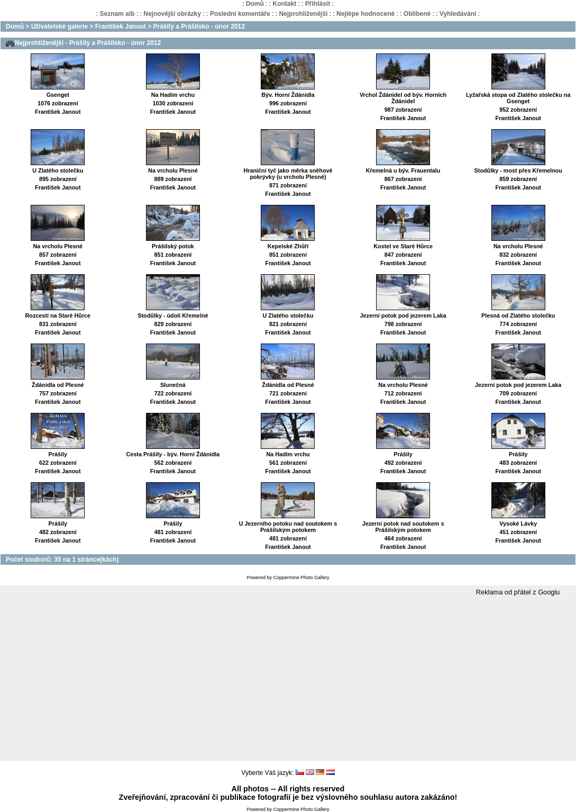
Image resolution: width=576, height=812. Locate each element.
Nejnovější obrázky (172, 13)
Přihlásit (317, 3)
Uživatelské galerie (59, 26)
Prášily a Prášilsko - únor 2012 (199, 26)
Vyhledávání (458, 13)
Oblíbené (417, 13)
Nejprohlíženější (303, 13)
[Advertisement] (288, 679)
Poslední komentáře (240, 13)
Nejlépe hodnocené (365, 13)
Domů (255, 3)
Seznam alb (117, 13)
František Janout (120, 26)
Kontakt (284, 3)
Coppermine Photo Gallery (301, 577)
